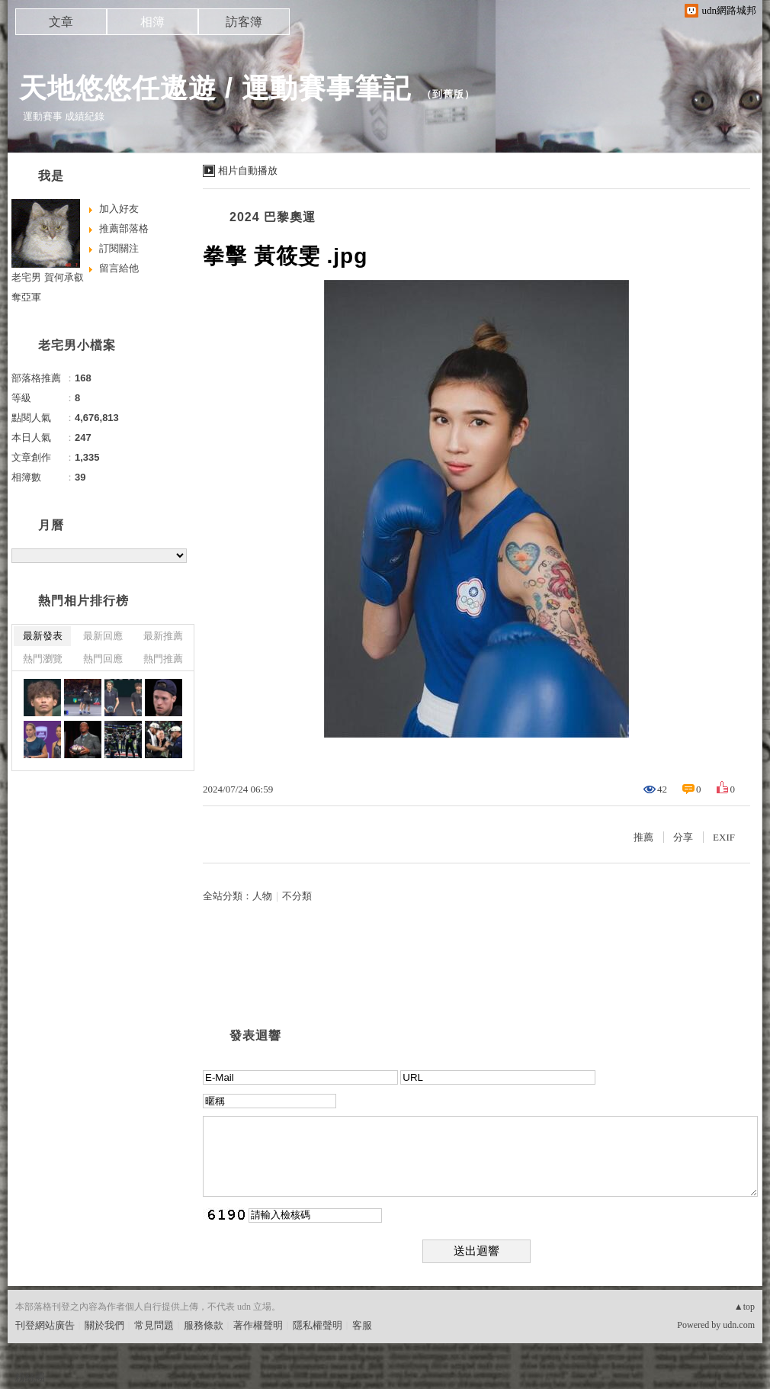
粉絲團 (30, 1377)
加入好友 (119, 208)
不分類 (297, 896)
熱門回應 (103, 658)
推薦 (643, 837)
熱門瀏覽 (43, 658)
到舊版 (448, 94)
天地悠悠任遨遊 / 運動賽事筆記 (215, 88)
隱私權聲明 (317, 1325)
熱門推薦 (163, 658)
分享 (683, 837)
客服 (362, 1325)
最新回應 (103, 635)
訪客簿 (244, 21)
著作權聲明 (258, 1325)
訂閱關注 (119, 248)
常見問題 (154, 1325)
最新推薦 (163, 635)
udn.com (739, 1325)
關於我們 (104, 1325)
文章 (61, 21)
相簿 (152, 21)
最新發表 (43, 635)
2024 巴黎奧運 (272, 217)
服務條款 (203, 1325)
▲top (744, 1306)
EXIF (724, 837)
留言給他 (119, 268)
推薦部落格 (124, 228)
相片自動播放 (248, 170)
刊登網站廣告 (45, 1325)
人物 (262, 896)
